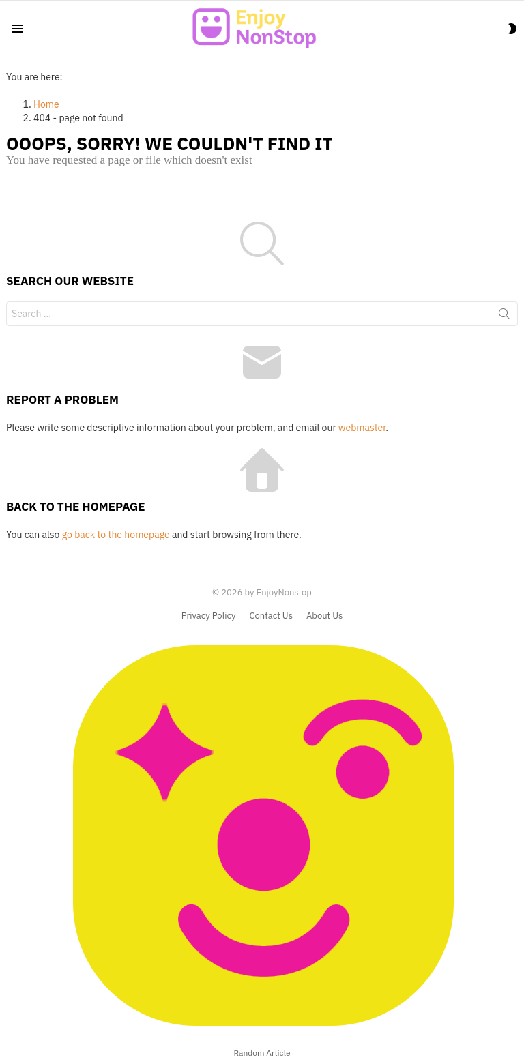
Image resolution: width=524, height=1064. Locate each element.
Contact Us (271, 615)
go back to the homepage (116, 535)
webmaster (361, 428)
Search (504, 316)
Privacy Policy (208, 615)
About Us (324, 615)
